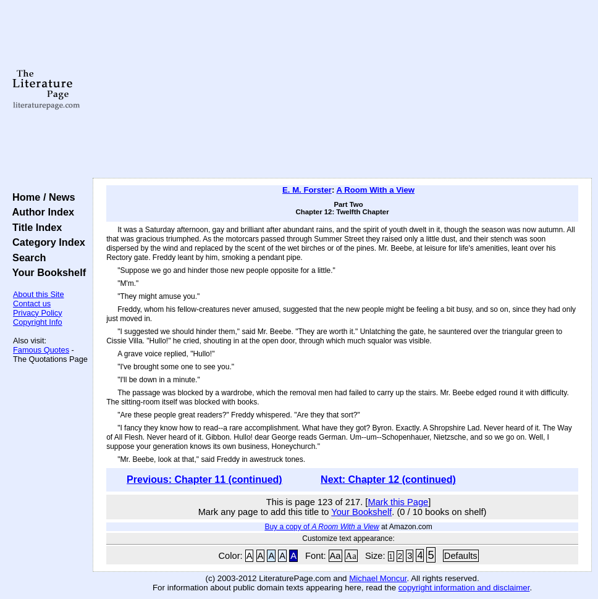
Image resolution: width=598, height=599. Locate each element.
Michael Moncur (377, 578)
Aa (335, 556)
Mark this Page (398, 502)
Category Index (46, 242)
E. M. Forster (307, 190)
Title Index (34, 227)
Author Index (40, 211)
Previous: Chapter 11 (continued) (204, 479)
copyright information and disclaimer (464, 587)
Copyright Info (37, 322)
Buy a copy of (321, 526)
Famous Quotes (41, 349)
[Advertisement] (343, 89)
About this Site (38, 294)
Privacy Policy (37, 312)
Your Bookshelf (46, 272)
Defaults (461, 556)
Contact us (32, 303)
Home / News (41, 197)
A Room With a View (375, 190)
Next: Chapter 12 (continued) (388, 479)
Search (26, 257)
